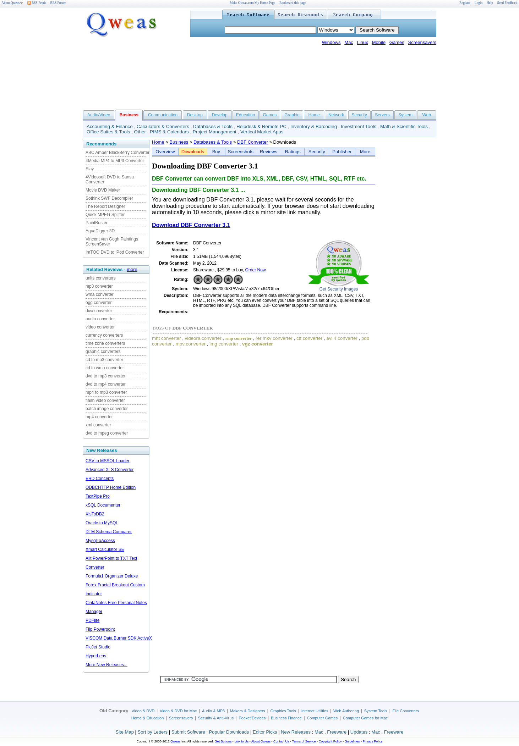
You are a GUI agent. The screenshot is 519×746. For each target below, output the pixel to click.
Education (245, 114)
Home (314, 114)
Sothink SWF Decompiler (109, 198)
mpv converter (191, 344)
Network (336, 114)
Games (396, 42)
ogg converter (98, 302)
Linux (362, 42)
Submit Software (188, 732)
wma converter (100, 294)
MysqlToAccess (100, 540)
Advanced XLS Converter (109, 469)
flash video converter (105, 400)
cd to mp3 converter (104, 359)
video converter (100, 327)
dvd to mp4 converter (106, 384)
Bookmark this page (292, 3)
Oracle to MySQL (102, 522)
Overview (165, 151)
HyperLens (96, 655)
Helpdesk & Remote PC (261, 126)
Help (490, 3)
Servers (382, 114)
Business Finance (286, 718)
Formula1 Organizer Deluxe (112, 576)
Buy (216, 151)
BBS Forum (58, 3)
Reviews (268, 151)
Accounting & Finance (110, 126)
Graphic (291, 114)
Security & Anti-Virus (216, 718)
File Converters (405, 711)
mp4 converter (99, 416)
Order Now (255, 269)
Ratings (293, 151)
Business (179, 142)
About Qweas (12, 3)
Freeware (336, 732)
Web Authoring (346, 711)
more (132, 269)
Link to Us (241, 741)
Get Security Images (338, 289)
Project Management (214, 131)
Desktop (195, 114)
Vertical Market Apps (262, 131)
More (365, 151)
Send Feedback (507, 3)
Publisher (341, 151)
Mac (348, 42)
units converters (101, 278)
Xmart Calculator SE (105, 549)
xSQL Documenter (103, 505)
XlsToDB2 (95, 514)
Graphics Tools (283, 711)
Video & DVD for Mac (178, 711)
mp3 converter (99, 286)
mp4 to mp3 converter (106, 392)
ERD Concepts (100, 478)
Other (140, 131)
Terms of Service (304, 741)
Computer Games (322, 718)
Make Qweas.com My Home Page (252, 3)
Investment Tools (358, 126)
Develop (220, 114)
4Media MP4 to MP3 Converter (115, 160)
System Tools (375, 711)
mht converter (166, 338)
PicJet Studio (98, 647)
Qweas (175, 741)
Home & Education (147, 718)
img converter (223, 344)
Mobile (379, 42)
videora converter (203, 338)
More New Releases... (106, 664)
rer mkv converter (274, 338)
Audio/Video (98, 114)
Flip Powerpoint (100, 629)
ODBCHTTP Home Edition (111, 487)
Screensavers (422, 42)
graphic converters (103, 351)
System (405, 114)
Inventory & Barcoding (313, 126)
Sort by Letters (152, 732)
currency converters (104, 335)
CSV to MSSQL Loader (108, 460)
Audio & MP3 (213, 711)
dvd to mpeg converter (107, 433)
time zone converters (105, 343)
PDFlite (92, 620)
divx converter (99, 310)
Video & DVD (143, 711)
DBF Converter (252, 142)
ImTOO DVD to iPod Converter (115, 252)
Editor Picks (265, 732)
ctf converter (309, 338)
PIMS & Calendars (169, 131)
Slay (90, 168)
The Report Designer (105, 206)
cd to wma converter (105, 367)
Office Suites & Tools (108, 131)
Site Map (125, 732)
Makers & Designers (247, 711)
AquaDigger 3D (100, 230)
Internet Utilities (314, 711)
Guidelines (352, 741)
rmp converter (238, 338)
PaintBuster (97, 222)
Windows (331, 42)
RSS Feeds (36, 3)
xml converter (98, 424)
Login (478, 3)
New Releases (296, 732)
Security (359, 114)
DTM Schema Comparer (109, 531)
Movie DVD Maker (103, 190)
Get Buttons (223, 741)
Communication (162, 114)
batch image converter (107, 408)
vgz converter (257, 344)
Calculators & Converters (163, 126)
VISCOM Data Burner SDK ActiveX (119, 638)
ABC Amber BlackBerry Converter (117, 152)
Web (426, 114)
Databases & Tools (213, 126)
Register (464, 3)
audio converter (100, 318)
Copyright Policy (330, 741)
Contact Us (281, 741)
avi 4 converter (341, 338)
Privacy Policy (372, 741)
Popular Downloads (229, 732)
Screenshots (240, 151)
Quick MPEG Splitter (105, 214)
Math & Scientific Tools (404, 126)
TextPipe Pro (98, 496)
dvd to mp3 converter (106, 376)
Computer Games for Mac (365, 718)
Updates (358, 732)
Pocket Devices (252, 718)
